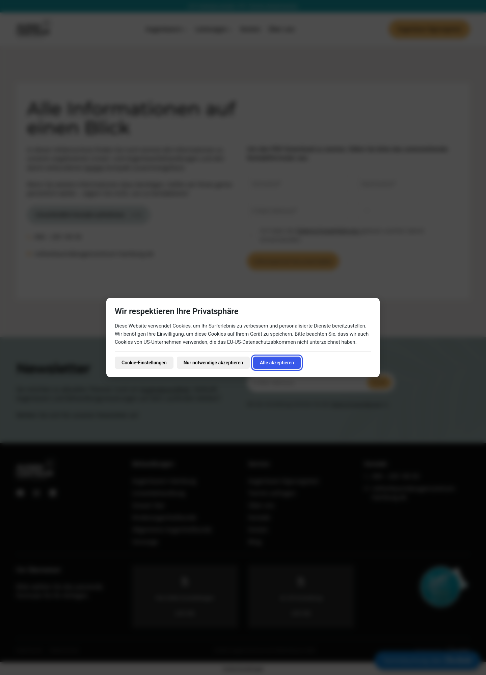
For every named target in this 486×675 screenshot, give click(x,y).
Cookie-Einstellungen (144, 362)
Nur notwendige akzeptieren (213, 362)
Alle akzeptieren (277, 362)
